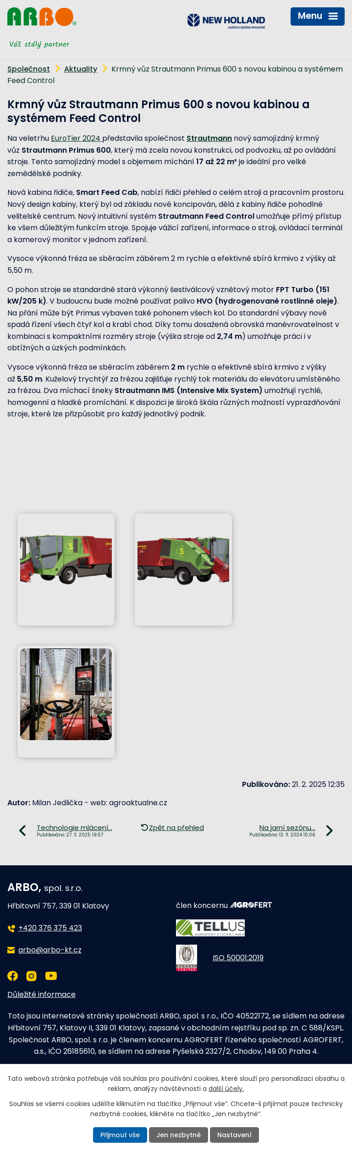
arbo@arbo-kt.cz (50, 950)
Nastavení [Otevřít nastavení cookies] (234, 1135)
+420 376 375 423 (50, 928)
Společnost (28, 69)
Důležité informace (41, 994)
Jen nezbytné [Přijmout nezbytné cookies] (178, 1135)
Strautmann (209, 138)
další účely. (226, 1088)
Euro (59, 138)
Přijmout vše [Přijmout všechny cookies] (120, 1135)
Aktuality (80, 69)
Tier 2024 (84, 138)
